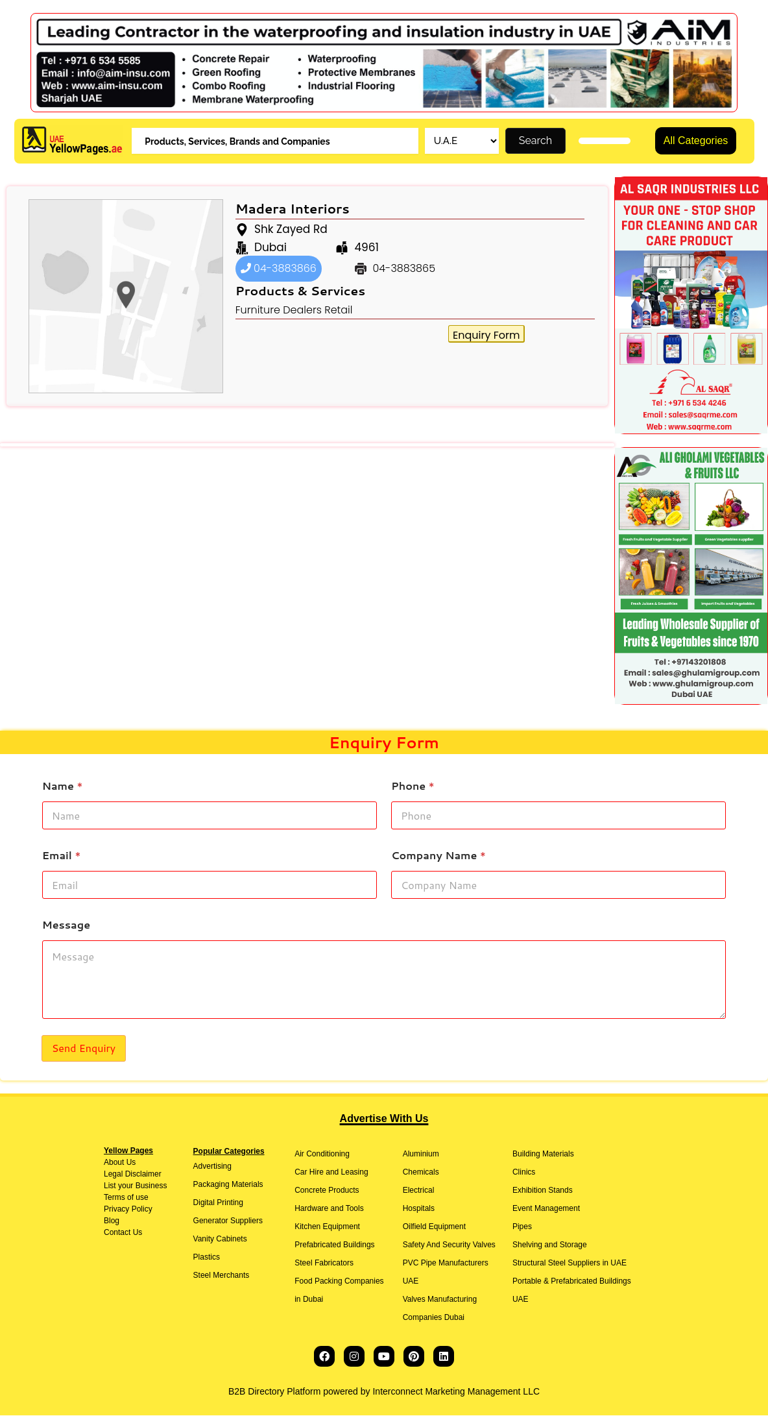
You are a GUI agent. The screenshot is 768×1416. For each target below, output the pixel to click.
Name (62, 786)
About (114, 1162)
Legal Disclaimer (133, 1174)
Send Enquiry (83, 1048)
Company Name (438, 855)
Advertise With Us (384, 1119)
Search (535, 141)
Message (66, 925)
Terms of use (126, 1197)
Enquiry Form (486, 335)
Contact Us (123, 1233)
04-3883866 (279, 269)
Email (61, 855)
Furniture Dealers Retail (294, 310)
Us (130, 1162)
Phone (413, 786)
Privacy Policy (128, 1209)
